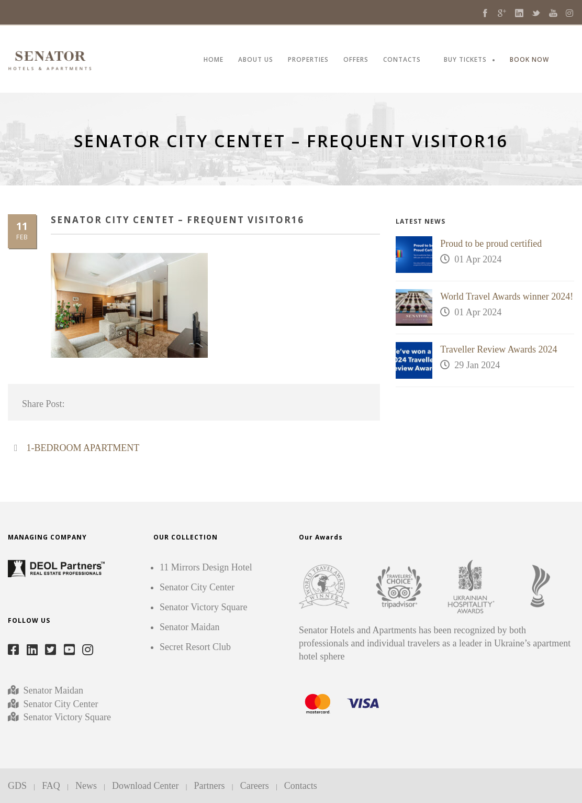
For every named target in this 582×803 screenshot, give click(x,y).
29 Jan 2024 (477, 365)
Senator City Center (59, 704)
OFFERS (355, 60)
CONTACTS (402, 60)
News (86, 785)
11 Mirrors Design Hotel (206, 567)
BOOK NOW (529, 60)
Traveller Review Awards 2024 (498, 349)
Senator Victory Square (67, 717)
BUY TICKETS (465, 60)
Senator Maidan (52, 690)
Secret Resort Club (195, 647)
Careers (254, 785)
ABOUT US (255, 60)
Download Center (145, 785)
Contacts (300, 785)
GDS (17, 785)
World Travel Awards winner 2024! (506, 296)
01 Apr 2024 (477, 259)
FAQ (51, 785)
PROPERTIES (308, 60)
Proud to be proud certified (491, 243)
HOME (213, 60)
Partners (209, 785)
